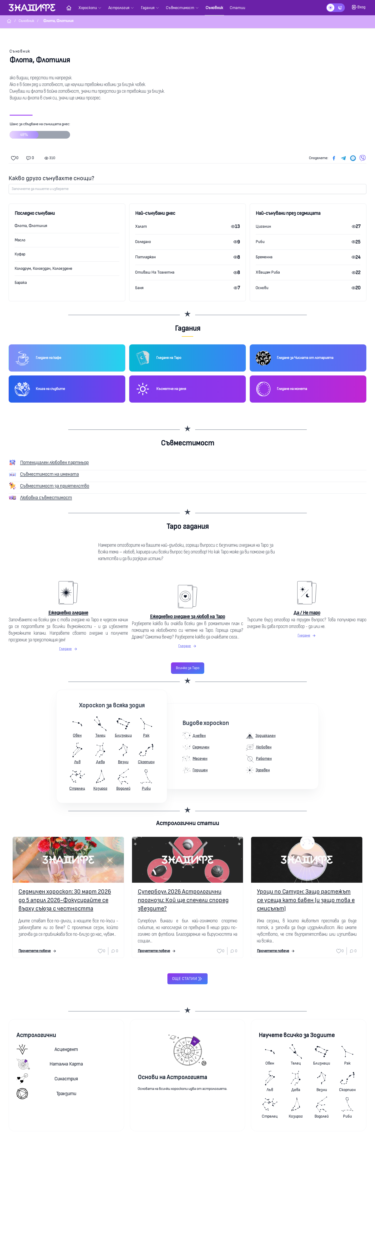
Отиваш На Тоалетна (154, 272)
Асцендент (47, 1049)
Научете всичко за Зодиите (297, 1035)
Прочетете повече (37, 951)
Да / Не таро (306, 613)
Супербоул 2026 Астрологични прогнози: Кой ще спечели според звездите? (183, 900)
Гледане (68, 649)
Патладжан (145, 257)
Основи (262, 287)
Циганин (263, 226)
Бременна (264, 257)
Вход (358, 7)
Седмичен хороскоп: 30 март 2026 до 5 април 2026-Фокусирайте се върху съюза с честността (64, 900)
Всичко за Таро (187, 668)
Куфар (20, 254)
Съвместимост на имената (49, 474)
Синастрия (47, 1078)
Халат (141, 226)
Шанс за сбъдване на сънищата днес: (40, 132)
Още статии (187, 979)
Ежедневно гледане (68, 613)
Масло (20, 240)
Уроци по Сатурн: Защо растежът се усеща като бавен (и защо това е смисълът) (306, 900)
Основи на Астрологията (172, 1077)
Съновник (20, 51)
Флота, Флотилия (31, 225)
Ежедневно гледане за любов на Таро (187, 617)
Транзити (46, 1093)
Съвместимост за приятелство (54, 486)
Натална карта (50, 1064)
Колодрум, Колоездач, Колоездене (43, 268)
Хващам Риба (268, 272)
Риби (260, 241)
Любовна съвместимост (46, 498)
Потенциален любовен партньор (54, 462)
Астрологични (36, 1035)
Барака (21, 282)
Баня (139, 287)
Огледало (143, 241)
